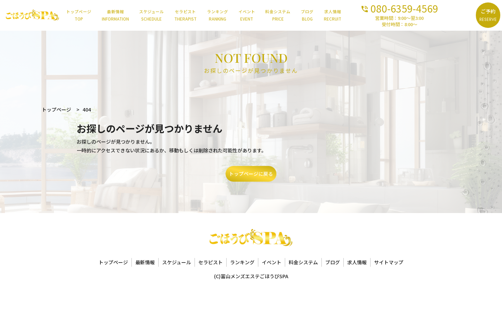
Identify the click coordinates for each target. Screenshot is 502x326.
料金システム (295, 15)
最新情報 (126, 15)
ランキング (232, 15)
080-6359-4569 (424, 7)
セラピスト (199, 15)
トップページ (88, 15)
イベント (263, 15)
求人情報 (353, 15)
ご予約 (487, 15)
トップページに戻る (251, 173)
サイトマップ (388, 262)
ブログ (326, 15)
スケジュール (164, 15)
